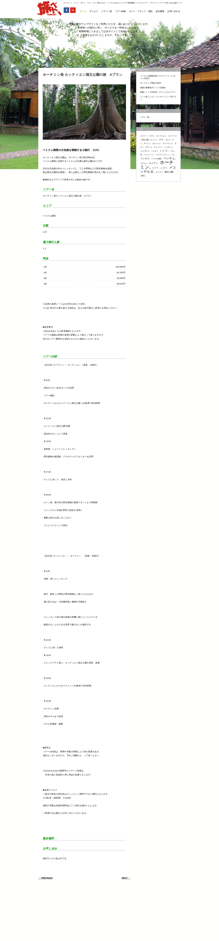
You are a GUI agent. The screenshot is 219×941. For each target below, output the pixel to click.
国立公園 (169, 172)
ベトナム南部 (156, 159)
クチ (161, 139)
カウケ (151, 136)
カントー (153, 140)
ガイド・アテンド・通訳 (141, 11)
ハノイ (164, 150)
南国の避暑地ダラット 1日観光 (153, 88)
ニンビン (145, 151)
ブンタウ (145, 158)
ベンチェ (169, 158)
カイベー (144, 136)
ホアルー (144, 163)
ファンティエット (162, 155)
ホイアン (153, 163)
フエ (173, 155)
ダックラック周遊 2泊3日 (150, 83)
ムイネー (164, 168)
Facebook (66, 10)
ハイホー (154, 151)
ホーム (83, 11)
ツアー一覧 (106, 11)
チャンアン (158, 147)
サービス (94, 11)
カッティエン (161, 136)
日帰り (143, 176)
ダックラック (168, 143)
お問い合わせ (173, 11)
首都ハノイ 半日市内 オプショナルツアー (158, 92)
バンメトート (149, 155)
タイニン (147, 143)
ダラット (148, 147)
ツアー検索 (120, 11)
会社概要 (160, 11)
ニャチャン (168, 147)
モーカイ (159, 172)
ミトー (155, 167)
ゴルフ (168, 140)
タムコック (156, 143)
